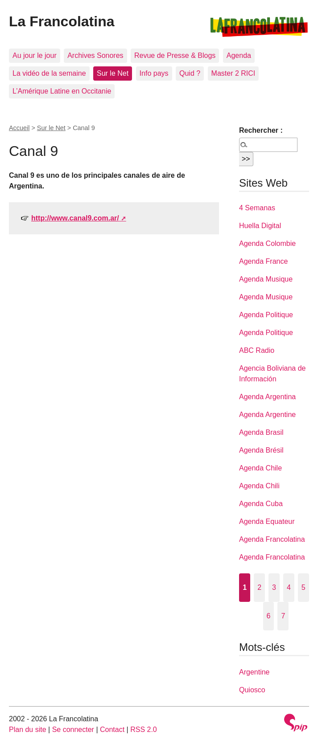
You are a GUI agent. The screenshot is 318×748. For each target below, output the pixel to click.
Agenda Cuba (261, 503)
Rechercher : (261, 130)
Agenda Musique (266, 279)
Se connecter (73, 729)
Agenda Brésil (261, 450)
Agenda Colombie (267, 243)
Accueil (19, 127)
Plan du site (27, 729)
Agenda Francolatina (272, 539)
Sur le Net (112, 73)
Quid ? (189, 73)
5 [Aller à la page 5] (303, 587)
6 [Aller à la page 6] (269, 616)
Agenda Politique (266, 315)
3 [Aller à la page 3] (274, 587)
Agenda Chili (259, 486)
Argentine (254, 672)
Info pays (154, 73)
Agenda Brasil (261, 432)
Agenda (239, 55)
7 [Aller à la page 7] (283, 616)
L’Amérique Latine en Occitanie (61, 91)
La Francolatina (62, 21)
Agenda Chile (260, 468)
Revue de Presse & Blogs (174, 55)
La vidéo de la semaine (49, 73)
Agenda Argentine (267, 414)
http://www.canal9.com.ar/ (75, 218)
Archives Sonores (95, 55)
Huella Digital (260, 225)
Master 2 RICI (233, 73)
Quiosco (252, 690)
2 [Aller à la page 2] (259, 587)
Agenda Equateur (267, 521)
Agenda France (263, 261)
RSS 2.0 (143, 729)
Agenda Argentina (267, 397)
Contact (112, 729)
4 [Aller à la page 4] (289, 587)
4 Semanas (257, 208)
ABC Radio (256, 350)
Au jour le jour (34, 55)
